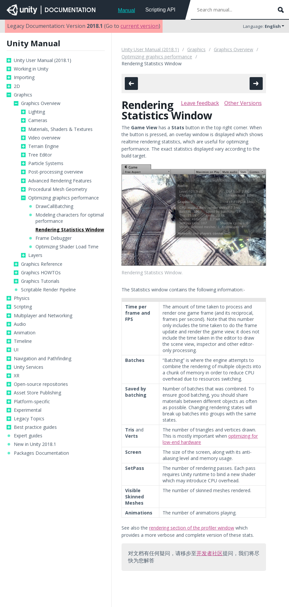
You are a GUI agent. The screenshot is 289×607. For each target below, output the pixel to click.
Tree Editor (40, 155)
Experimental (27, 410)
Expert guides (28, 436)
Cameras (37, 120)
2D (17, 86)
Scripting (23, 307)
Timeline (23, 341)
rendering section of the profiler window (191, 528)
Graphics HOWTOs (41, 273)
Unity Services (28, 367)
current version (140, 26)
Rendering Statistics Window (69, 230)
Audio (20, 324)
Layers (35, 255)
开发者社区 (209, 553)
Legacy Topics (29, 419)
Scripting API (160, 9)
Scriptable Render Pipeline (48, 290)
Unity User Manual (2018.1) (42, 60)
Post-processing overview (55, 172)
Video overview (44, 138)
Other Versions (243, 103)
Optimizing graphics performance (63, 198)
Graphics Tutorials (40, 281)
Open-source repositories (41, 384)
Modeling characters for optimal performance (69, 218)
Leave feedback (200, 103)
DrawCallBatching (54, 206)
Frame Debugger (53, 238)
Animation (24, 333)
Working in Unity (31, 69)
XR (16, 376)
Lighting (36, 112)
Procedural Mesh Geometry (57, 189)
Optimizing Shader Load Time (67, 247)
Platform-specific (32, 402)
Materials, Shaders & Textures (60, 129)
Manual (126, 10)
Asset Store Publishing (37, 393)
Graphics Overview (40, 103)
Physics (22, 298)
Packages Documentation (41, 453)
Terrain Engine (43, 146)
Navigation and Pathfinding (42, 359)
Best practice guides (35, 427)
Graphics (23, 95)
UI (16, 350)
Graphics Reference (41, 264)
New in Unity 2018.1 (35, 444)
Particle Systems (45, 163)
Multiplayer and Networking (43, 316)
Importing (24, 77)
